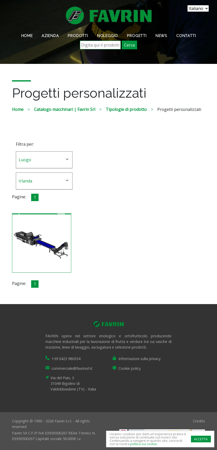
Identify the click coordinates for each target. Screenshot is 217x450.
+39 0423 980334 (66, 358)
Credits (199, 421)
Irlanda (25, 181)
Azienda (50, 35)
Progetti (136, 35)
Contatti (186, 35)
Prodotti (78, 35)
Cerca (129, 45)
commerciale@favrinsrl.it (72, 368)
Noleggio (107, 35)
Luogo (25, 160)
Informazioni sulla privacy (139, 358)
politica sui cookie (143, 444)
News (161, 35)
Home (27, 35)
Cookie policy (129, 368)
